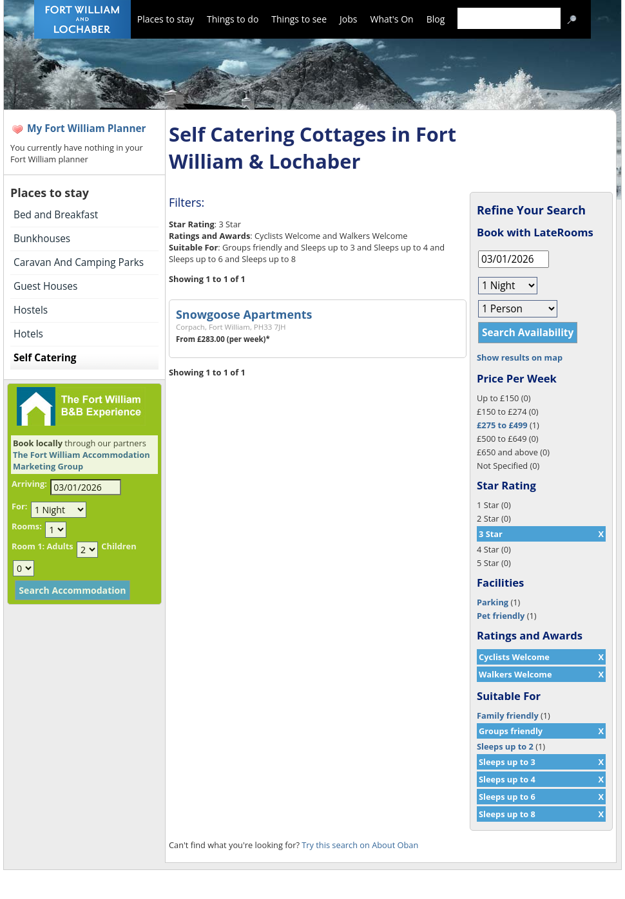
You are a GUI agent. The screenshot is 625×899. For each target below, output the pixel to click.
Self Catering (45, 357)
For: (19, 506)
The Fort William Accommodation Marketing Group (81, 460)
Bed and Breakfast (56, 215)
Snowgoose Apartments (244, 314)
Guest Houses (45, 286)
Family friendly (508, 715)
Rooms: (27, 526)
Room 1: (28, 546)
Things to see (299, 19)
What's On (392, 19)
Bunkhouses (42, 238)
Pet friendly (500, 615)
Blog (436, 19)
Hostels (31, 310)
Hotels (28, 334)
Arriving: (29, 483)
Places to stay (165, 19)
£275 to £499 (502, 425)
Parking (492, 602)
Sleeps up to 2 (505, 746)
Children (118, 546)
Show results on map (519, 357)
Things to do (232, 19)
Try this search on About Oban (360, 845)
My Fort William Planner (86, 128)
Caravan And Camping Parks (79, 262)
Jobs (348, 19)
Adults (59, 546)
